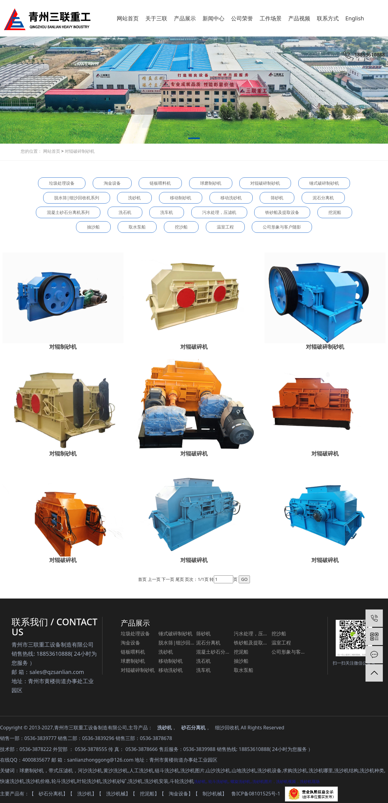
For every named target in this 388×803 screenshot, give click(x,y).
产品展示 (135, 623)
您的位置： (31, 151)
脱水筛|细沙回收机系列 (76, 198)
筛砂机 (277, 198)
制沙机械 (212, 793)
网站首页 (52, 151)
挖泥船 (334, 212)
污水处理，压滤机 (219, 212)
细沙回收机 (227, 727)
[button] (194, 139)
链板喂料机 (160, 183)
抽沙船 (93, 227)
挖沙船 (181, 227)
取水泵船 (137, 227)
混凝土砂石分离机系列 (68, 212)
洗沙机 (84, 793)
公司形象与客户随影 (282, 227)
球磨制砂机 (210, 183)
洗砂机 (134, 198)
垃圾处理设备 (61, 183)
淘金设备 (112, 183)
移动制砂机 (180, 198)
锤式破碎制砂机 (324, 183)
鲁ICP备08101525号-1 (255, 793)
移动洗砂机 (231, 198)
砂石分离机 (193, 727)
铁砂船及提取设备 (282, 212)
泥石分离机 (323, 198)
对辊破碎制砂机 (79, 151)
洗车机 (166, 212)
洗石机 (125, 212)
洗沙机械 (116, 793)
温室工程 (225, 227)
